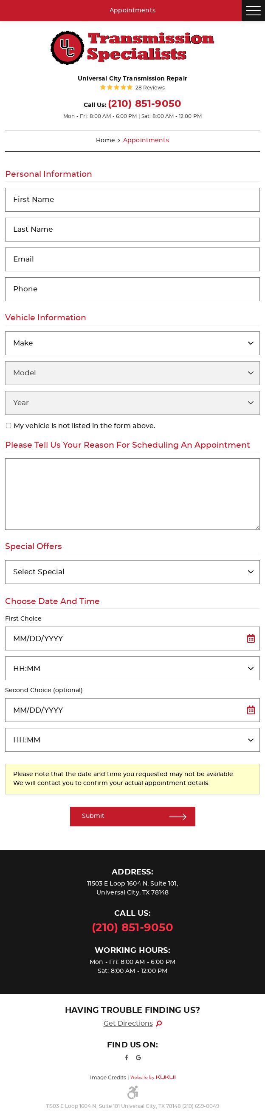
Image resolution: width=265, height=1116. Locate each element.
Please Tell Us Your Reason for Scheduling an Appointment (127, 445)
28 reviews (150, 87)
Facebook (127, 1058)
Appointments (132, 11)
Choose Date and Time (52, 602)
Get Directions (128, 1023)
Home (105, 141)
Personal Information (48, 174)
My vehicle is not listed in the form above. (84, 426)
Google (138, 1058)
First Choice (23, 619)
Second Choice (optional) (44, 690)
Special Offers (33, 547)
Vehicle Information (45, 318)
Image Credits (108, 1077)
